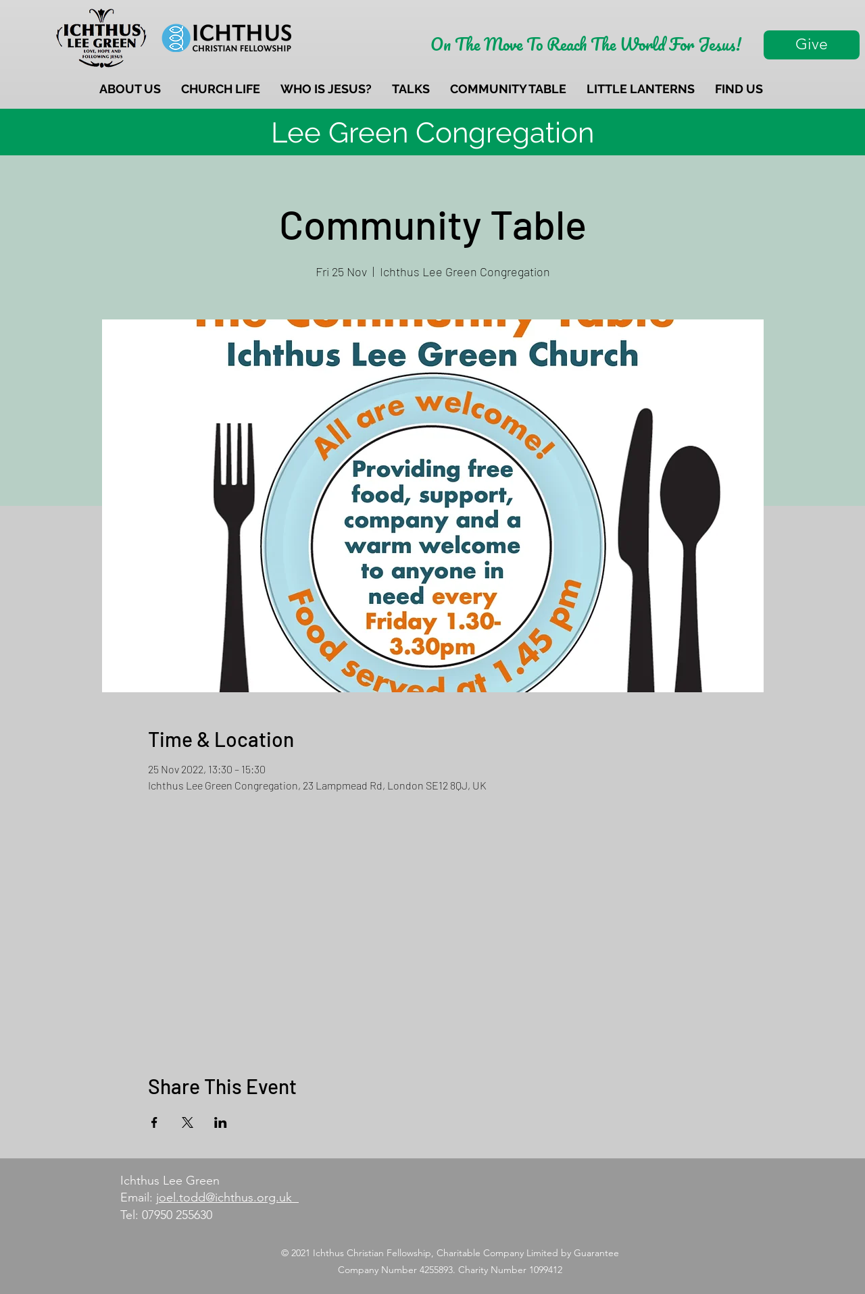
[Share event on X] (187, 1122)
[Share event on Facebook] (154, 1122)
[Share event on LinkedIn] (220, 1122)
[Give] (812, 44)
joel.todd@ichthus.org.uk (227, 1197)
